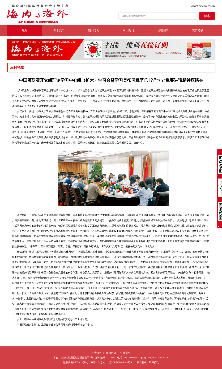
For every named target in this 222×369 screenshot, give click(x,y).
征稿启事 (163, 30)
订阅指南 (125, 352)
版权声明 (111, 352)
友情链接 (197, 30)
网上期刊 (128, 30)
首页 (24, 30)
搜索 (207, 16)
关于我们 (59, 30)
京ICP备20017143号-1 (120, 362)
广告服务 (97, 352)
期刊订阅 (93, 30)
